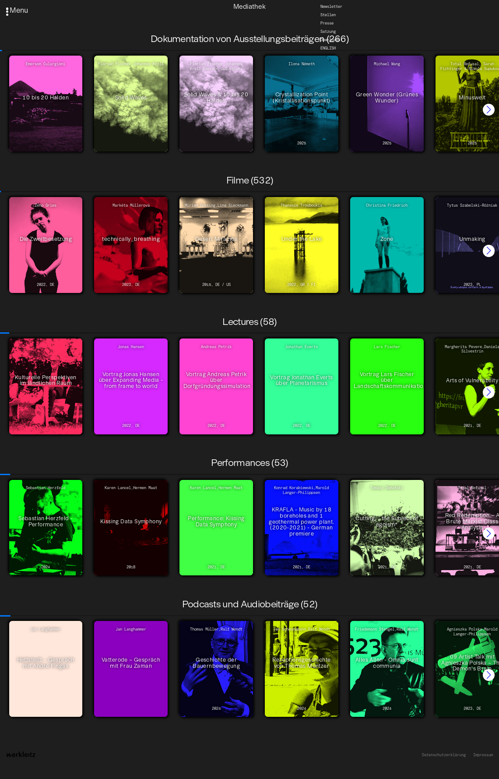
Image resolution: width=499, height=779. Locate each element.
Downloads (330, 40)
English (328, 48)
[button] (489, 110)
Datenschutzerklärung (444, 755)
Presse (327, 23)
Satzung (328, 31)
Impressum (483, 755)
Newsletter (331, 6)
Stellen (328, 15)
